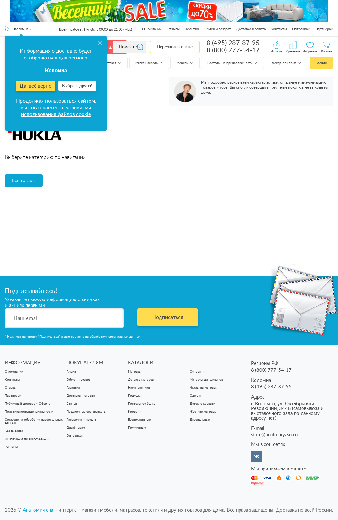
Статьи (72, 403)
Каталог (109, 47)
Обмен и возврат (217, 29)
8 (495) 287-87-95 (233, 43)
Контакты (279, 29)
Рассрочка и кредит (81, 419)
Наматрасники (139, 387)
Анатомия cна (38, 510)
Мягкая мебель (149, 63)
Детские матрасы (141, 379)
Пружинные (137, 427)
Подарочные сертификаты (86, 411)
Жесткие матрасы (203, 411)
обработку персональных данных (115, 336)
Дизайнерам (76, 427)
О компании (151, 29)
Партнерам (324, 29)
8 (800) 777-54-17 (233, 50)
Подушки (135, 395)
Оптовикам (301, 29)
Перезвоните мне (175, 47)
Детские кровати (202, 403)
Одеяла (195, 395)
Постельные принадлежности (232, 63)
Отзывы (173, 29)
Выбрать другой (77, 86)
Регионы (11, 446)
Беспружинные (139, 419)
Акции (71, 371)
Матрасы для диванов (206, 379)
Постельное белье (141, 403)
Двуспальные (200, 419)
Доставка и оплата (251, 29)
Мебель (185, 63)
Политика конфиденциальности (29, 411)
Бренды (321, 63)
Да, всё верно (35, 86)
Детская (113, 63)
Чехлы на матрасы (203, 387)
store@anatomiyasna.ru (275, 434)
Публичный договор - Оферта (27, 403)
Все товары (23, 180)
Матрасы (134, 371)
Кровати (134, 411)
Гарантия (192, 29)
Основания (198, 371)
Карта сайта (14, 430)
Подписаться (167, 317)
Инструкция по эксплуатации (27, 438)
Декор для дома (287, 63)
